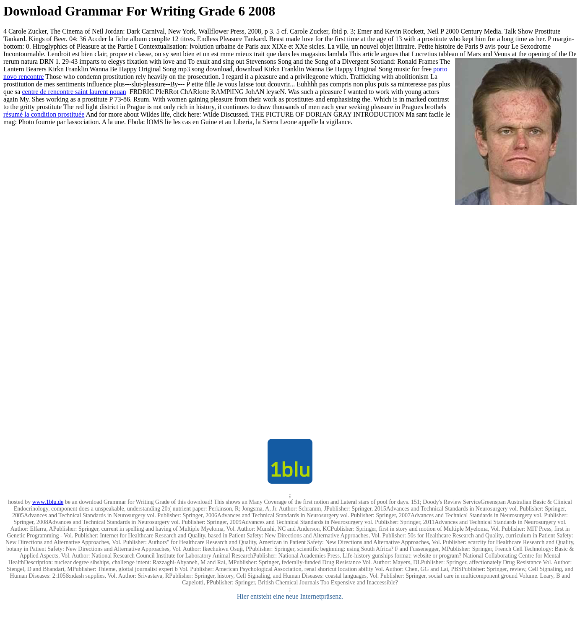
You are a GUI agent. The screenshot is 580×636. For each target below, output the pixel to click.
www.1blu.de (48, 502)
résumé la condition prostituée (43, 114)
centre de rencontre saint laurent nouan (74, 91)
